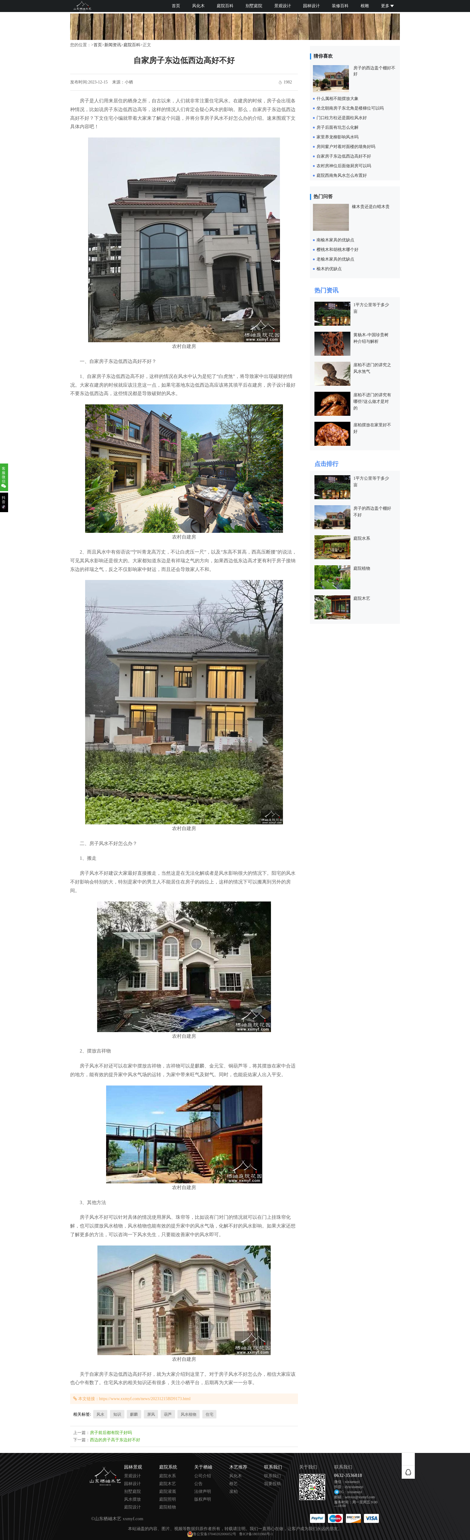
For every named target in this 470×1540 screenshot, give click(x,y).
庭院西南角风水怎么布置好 (342, 175)
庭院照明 (167, 1499)
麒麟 (134, 1414)
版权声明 (202, 1499)
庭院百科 (225, 6)
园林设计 (311, 6)
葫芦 (168, 1414)
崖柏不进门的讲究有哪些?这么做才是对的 (372, 401)
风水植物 (188, 1414)
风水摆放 (132, 1499)
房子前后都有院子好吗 (111, 1432)
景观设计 (282, 6)
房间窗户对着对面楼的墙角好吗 (346, 146)
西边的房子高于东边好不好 (115, 1440)
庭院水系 (361, 538)
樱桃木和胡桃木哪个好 (337, 249)
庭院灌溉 (167, 1492)
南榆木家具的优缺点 (335, 240)
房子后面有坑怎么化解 (337, 127)
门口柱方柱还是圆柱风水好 (342, 118)
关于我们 (308, 1467)
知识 (117, 1414)
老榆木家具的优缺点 (335, 259)
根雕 (365, 6)
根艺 (233, 1484)
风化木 (198, 6)
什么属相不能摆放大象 (337, 98)
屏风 (151, 1414)
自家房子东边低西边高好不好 (344, 156)
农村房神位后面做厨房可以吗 (344, 166)
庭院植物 (361, 568)
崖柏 (233, 1492)
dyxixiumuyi (354, 1487)
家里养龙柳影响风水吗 (337, 137)
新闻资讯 (112, 45)
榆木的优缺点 (329, 269)
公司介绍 (202, 1476)
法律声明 (202, 1492)
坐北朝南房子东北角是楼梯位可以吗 (350, 108)
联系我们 (272, 1476)
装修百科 (340, 6)
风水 (100, 1414)
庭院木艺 (361, 598)
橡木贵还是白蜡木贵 (371, 206)
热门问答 (323, 196)
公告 (198, 1484)
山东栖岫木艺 (107, 1518)
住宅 (209, 1414)
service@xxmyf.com (360, 1497)
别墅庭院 (253, 6)
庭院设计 (132, 1507)
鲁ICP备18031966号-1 (256, 1534)
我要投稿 (272, 1484)
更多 (387, 6)
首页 (176, 6)
